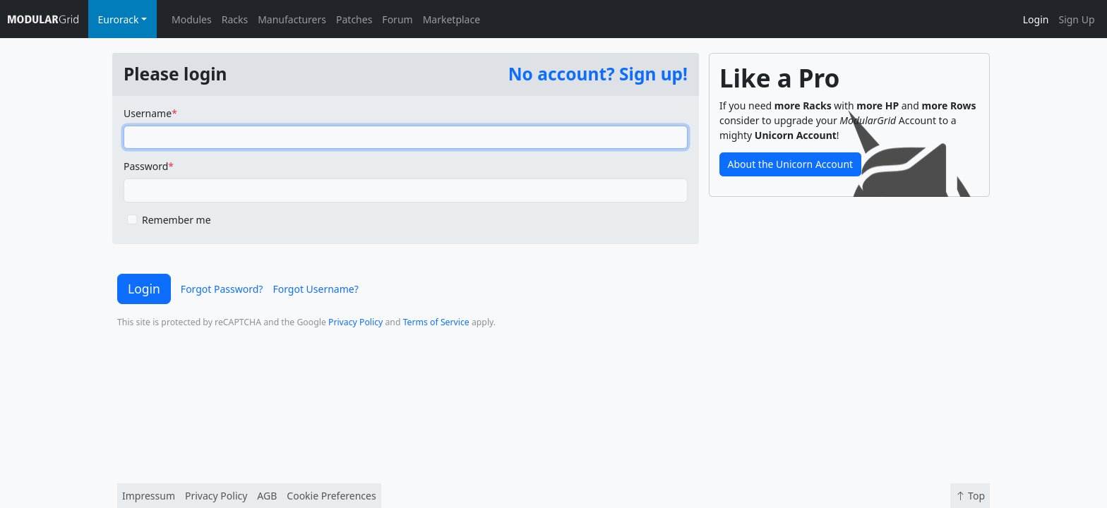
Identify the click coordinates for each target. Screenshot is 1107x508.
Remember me (176, 219)
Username (148, 113)
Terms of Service (436, 322)
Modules (192, 19)
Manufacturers (292, 19)
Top (970, 495)
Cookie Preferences (331, 495)
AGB (267, 495)
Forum (397, 19)
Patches (354, 19)
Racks (235, 19)
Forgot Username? (315, 289)
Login (1036, 19)
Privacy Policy (355, 322)
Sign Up (1076, 19)
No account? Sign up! (598, 73)
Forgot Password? (222, 289)
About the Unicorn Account (791, 164)
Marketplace (451, 19)
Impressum (148, 495)
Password (146, 166)
